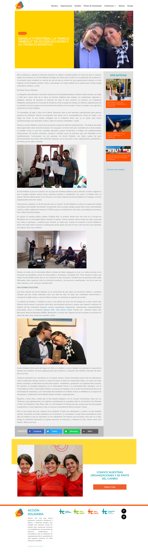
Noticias (122, 6)
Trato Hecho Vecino (64, 310)
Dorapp (130, 6)
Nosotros (54, 6)
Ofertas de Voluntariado (93, 6)
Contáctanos (109, 6)
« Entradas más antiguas (115, 169)
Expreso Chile (49, 310)
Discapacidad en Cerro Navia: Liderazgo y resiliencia (116, 135)
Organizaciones (66, 6)
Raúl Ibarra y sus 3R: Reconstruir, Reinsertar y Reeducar (116, 104)
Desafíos (78, 6)
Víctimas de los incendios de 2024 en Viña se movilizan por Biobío (118, 157)
